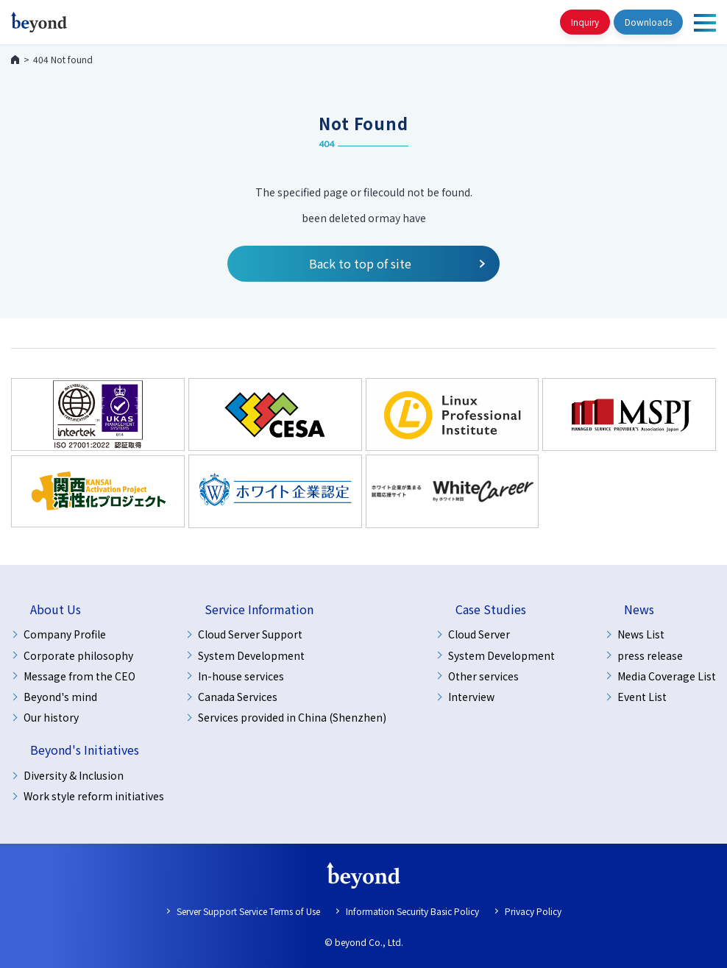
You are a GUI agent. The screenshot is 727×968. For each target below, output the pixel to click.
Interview (471, 696)
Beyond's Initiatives (84, 750)
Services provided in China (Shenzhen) (292, 717)
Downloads (648, 21)
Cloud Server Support (250, 634)
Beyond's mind (60, 696)
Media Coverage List (666, 676)
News (639, 609)
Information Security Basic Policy (412, 911)
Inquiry (585, 21)
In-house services (241, 676)
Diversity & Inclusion (74, 775)
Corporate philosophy (78, 655)
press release (650, 655)
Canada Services (237, 696)
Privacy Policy (533, 911)
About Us (55, 609)
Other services (483, 676)
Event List (642, 696)
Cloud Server (479, 634)
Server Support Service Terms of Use (248, 911)
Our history (51, 717)
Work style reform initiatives (94, 796)
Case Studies (490, 609)
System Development (251, 655)
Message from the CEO (79, 676)
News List (640, 634)
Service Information (259, 609)
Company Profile (65, 634)
